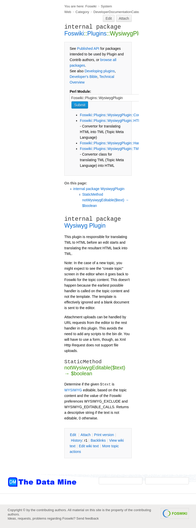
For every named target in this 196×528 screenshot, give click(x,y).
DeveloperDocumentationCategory (119, 12)
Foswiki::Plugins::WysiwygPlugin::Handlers (114, 143)
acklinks (98, 440)
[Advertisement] (28, 103)
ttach (85, 435)
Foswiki (90, 6)
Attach (124, 18)
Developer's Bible (83, 77)
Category (82, 12)
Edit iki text (89, 446)
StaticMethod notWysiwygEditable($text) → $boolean (105, 200)
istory (76, 440)
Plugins (97, 33)
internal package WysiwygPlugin (99, 189)
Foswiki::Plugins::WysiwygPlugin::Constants (115, 115)
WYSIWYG (73, 390)
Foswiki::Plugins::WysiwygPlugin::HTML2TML (116, 121)
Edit (109, 18)
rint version (104, 435)
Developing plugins (99, 71)
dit (73, 435)
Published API (88, 48)
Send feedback (87, 518)
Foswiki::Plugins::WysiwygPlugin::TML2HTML (116, 149)
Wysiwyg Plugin (85, 225)
